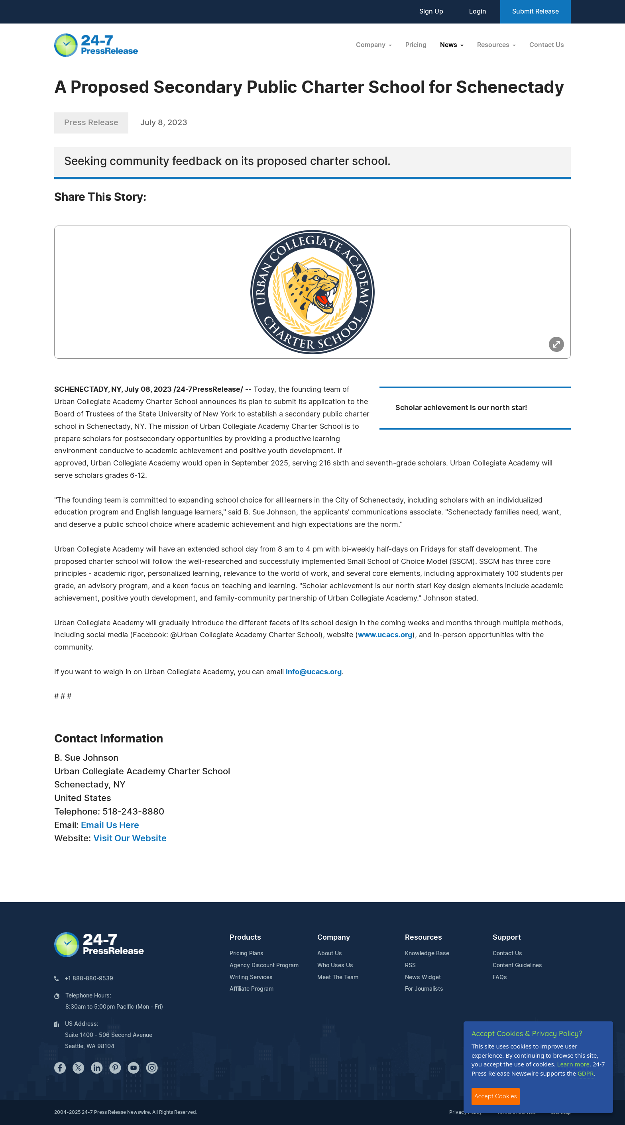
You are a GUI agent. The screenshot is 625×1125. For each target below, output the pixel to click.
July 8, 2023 (163, 123)
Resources (423, 937)
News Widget (423, 977)
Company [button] (371, 45)
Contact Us (546, 45)
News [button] (449, 45)
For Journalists (424, 989)
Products (245, 937)
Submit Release (535, 11)
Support (507, 937)
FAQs (500, 977)
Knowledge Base (427, 953)
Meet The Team (337, 977)
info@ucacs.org (314, 672)
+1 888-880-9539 (89, 979)
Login (477, 11)
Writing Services (251, 977)
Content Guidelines (517, 965)
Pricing (415, 45)
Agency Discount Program (264, 965)
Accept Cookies (495, 1096)
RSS (410, 965)
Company (333, 937)
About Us (329, 953)
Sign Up (431, 11)
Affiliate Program (251, 989)
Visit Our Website (130, 838)
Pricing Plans (246, 953)
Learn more (573, 1064)
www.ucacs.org (385, 635)
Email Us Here (110, 825)
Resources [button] (494, 45)
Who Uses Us (335, 965)
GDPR (586, 1073)
